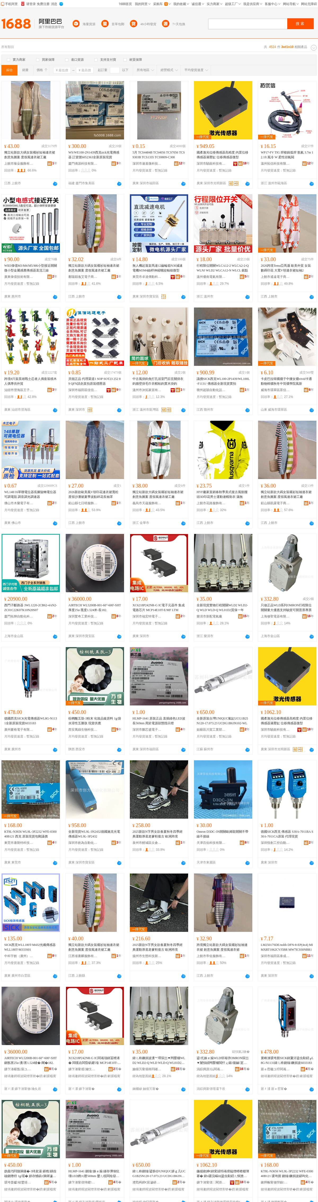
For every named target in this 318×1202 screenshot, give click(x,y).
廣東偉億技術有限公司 (18, 277)
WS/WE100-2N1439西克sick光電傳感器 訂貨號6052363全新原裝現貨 (93, 155)
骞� (53, 1069)
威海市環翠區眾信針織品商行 (275, 390)
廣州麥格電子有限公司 (18, 729)
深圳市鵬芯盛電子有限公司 (147, 729)
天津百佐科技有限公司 (211, 843)
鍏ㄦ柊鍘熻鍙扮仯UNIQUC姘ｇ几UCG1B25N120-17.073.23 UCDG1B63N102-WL (159, 1173)
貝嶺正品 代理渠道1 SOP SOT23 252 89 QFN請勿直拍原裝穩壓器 (94, 381)
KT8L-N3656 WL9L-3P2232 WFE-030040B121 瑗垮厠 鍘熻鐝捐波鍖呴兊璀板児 (287, 1173)
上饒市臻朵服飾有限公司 (18, 163)
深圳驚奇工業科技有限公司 (83, 616)
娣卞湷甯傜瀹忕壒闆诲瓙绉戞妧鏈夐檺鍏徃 (83, 1069)
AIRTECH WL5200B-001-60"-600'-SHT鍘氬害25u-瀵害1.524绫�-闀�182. (30, 1060)
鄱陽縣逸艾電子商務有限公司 (83, 277)
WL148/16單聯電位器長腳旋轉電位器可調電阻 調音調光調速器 (30, 494)
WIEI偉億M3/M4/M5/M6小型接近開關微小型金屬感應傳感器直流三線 (30, 268)
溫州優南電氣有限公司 (211, 277)
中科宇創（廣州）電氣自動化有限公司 (18, 956)
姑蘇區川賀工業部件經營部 (211, 729)
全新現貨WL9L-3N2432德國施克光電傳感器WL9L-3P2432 (94, 834)
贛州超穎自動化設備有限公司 (211, 390)
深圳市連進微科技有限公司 (147, 163)
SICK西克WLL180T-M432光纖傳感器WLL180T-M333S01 (30, 947)
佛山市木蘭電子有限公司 (18, 503)
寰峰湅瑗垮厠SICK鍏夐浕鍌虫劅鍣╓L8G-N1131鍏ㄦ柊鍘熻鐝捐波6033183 (287, 1060)
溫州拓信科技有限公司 (275, 163)
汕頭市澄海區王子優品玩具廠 (18, 390)
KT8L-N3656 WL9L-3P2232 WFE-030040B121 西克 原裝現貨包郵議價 (30, 834)
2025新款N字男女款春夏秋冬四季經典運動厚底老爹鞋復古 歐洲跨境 (157, 834)
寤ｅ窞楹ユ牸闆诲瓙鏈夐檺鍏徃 (275, 1069)
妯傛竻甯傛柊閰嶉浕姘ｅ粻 (147, 1069)
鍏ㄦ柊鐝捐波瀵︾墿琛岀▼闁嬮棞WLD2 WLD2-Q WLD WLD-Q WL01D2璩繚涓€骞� (158, 1060)
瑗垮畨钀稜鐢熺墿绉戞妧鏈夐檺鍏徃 (18, 1182)
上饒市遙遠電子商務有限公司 (275, 277)
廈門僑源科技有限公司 (83, 163)
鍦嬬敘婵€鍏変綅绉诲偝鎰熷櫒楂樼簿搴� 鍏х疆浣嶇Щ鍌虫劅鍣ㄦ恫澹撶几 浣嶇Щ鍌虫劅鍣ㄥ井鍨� (223, 1173)
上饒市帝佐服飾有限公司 (211, 956)
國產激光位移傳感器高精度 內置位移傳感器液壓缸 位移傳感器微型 (222, 155)
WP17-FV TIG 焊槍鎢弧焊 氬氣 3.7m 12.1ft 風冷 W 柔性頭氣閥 (287, 155)
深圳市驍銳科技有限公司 (211, 163)
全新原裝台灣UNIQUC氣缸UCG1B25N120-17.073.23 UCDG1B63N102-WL (222, 721)
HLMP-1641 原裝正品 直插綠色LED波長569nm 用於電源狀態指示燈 (158, 721)
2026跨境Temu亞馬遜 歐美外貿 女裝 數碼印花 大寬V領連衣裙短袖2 (286, 268)
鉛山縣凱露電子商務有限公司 (275, 503)
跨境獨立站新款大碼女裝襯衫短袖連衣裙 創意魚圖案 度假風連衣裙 (222, 947)
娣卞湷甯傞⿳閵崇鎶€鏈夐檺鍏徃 (211, 1182)
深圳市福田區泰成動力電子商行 (275, 956)
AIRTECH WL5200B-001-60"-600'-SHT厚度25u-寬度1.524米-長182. (94, 607)
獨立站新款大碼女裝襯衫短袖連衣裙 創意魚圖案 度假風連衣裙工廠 (29, 155)
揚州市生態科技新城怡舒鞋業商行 (147, 956)
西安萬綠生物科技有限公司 (83, 729)
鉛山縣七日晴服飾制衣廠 (83, 503)
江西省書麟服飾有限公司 (83, 956)
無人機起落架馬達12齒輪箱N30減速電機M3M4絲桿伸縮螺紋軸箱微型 (157, 268)
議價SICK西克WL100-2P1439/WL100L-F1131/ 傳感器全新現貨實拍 (223, 381)
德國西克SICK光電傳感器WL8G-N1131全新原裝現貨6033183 (30, 721)
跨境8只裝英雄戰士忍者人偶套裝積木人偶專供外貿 (30, 381)
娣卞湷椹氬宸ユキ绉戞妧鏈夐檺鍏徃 (18, 1069)
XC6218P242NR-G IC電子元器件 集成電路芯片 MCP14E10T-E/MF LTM (158, 607)
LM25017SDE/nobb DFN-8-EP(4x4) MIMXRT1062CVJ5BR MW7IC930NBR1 (287, 947)
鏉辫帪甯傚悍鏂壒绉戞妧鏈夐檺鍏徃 (275, 1182)
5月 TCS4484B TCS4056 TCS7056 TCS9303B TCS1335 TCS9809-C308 (158, 155)
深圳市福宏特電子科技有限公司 (147, 616)
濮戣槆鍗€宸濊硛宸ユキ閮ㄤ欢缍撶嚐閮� (147, 1182)
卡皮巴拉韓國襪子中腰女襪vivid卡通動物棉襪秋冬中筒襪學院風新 (286, 381)
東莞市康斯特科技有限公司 (18, 843)
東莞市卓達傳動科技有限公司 (147, 277)
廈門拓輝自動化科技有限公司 (18, 616)
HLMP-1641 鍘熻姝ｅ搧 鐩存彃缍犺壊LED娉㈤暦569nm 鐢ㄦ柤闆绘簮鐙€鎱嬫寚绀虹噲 (93, 1173)
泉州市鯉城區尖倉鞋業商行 (147, 843)
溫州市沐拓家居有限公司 (147, 390)
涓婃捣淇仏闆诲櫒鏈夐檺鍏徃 (211, 1069)
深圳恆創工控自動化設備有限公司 (275, 843)
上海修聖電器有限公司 (275, 616)
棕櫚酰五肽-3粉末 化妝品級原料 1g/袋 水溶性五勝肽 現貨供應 (94, 721)
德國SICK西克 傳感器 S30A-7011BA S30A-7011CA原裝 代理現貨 (287, 834)
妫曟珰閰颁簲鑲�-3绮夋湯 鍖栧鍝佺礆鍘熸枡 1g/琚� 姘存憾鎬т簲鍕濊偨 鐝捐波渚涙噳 (30, 1173)
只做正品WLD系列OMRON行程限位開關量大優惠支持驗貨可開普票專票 (286, 607)
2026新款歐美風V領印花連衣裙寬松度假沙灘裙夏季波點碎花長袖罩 (93, 494)
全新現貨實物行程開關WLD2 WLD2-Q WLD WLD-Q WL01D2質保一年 (222, 607)
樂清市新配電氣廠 (209, 616)
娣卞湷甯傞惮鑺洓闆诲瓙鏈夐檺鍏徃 (83, 1182)
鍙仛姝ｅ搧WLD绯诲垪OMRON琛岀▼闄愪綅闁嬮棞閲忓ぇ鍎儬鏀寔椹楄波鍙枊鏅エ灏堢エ (223, 1060)
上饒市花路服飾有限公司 (211, 503)
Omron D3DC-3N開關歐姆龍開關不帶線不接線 (222, 834)
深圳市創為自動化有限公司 (83, 843)
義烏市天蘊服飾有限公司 (147, 503)
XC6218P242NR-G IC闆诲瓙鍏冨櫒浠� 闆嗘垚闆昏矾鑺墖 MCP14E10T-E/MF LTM (94, 1060)
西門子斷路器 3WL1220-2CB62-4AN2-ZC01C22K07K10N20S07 (30, 607)
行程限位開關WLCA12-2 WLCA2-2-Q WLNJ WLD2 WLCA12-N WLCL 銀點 (223, 268)
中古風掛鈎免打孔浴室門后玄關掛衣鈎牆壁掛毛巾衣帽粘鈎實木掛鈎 (157, 381)
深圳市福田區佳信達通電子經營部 (83, 390)
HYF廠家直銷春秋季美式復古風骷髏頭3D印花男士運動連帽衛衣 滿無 (222, 494)
